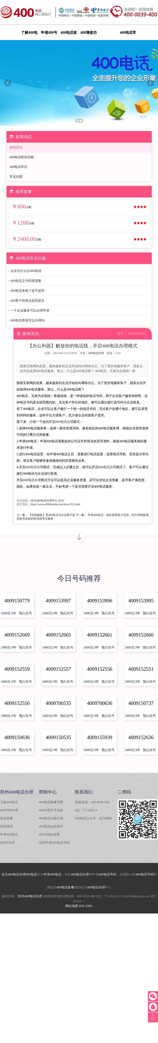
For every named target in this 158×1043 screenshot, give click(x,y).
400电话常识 (18, 167)
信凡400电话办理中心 (44, 500)
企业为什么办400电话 (26, 271)
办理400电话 (28, 874)
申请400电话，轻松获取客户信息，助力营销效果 (118, 515)
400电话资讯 (137, 333)
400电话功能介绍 (51, 818)
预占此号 (25, 613)
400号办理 (7, 842)
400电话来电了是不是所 (28, 290)
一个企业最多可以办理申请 (30, 310)
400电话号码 (107, 874)
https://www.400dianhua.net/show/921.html (55, 504)
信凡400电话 (10, 874)
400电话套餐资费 (51, 802)
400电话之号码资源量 (26, 280)
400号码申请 (9, 810)
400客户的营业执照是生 (28, 300)
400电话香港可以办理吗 (28, 320)
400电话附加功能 (22, 157)
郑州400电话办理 (30, 896)
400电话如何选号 (51, 826)
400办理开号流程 (51, 810)
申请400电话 (9, 834)
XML (89, 906)
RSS (82, 906)
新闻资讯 (16, 147)
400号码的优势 (49, 834)
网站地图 (71, 906)
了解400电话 (9, 802)
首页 (120, 333)
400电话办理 (96, 353)
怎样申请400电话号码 (54, 842)
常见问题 (16, 176)
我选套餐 (6, 818)
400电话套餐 (65, 887)
